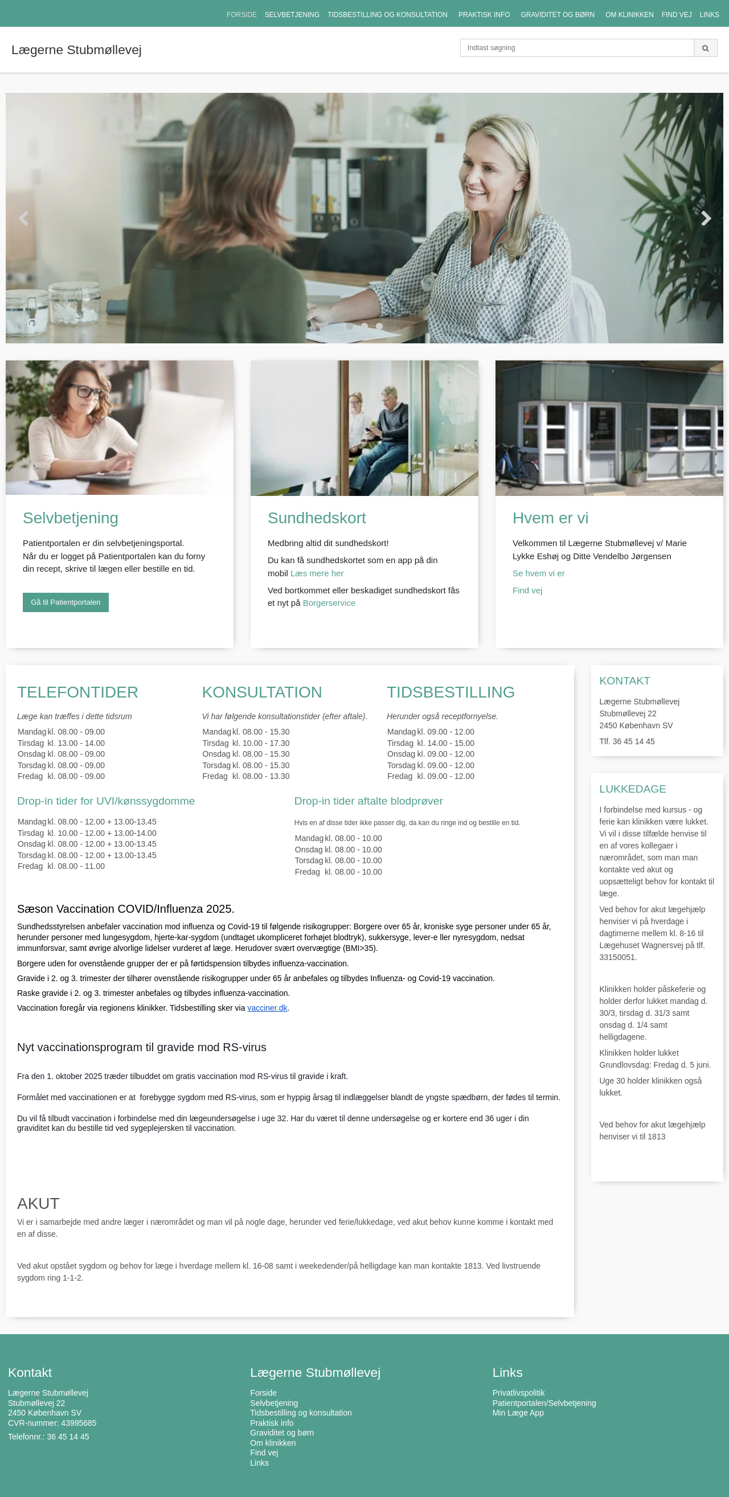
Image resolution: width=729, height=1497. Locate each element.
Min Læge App (518, 1412)
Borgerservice (329, 603)
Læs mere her (316, 573)
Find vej (529, 590)
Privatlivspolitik (519, 1392)
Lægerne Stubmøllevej (76, 49)
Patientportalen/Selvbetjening (544, 1403)
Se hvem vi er (539, 573)
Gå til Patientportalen (65, 602)
